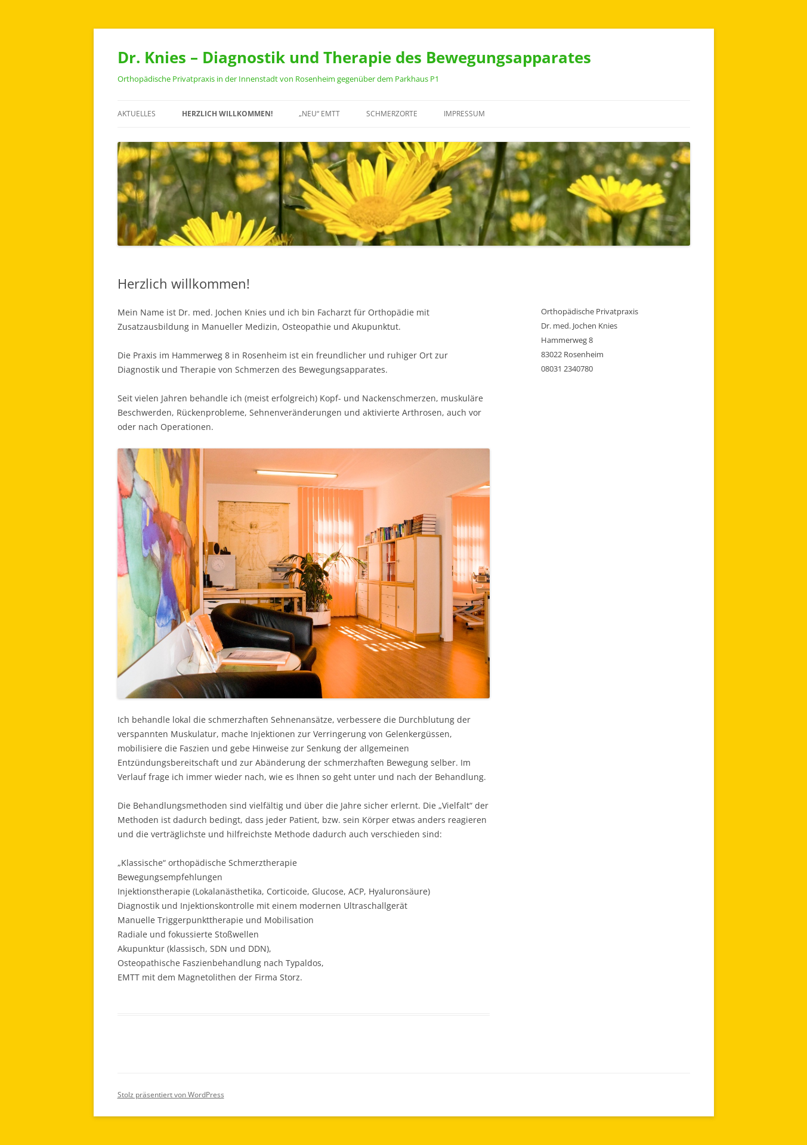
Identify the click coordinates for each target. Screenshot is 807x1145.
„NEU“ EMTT (319, 114)
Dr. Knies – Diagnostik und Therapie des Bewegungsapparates (354, 57)
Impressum (464, 114)
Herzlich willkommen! (227, 114)
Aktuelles (137, 114)
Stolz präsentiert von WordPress (171, 1095)
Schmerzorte (392, 114)
